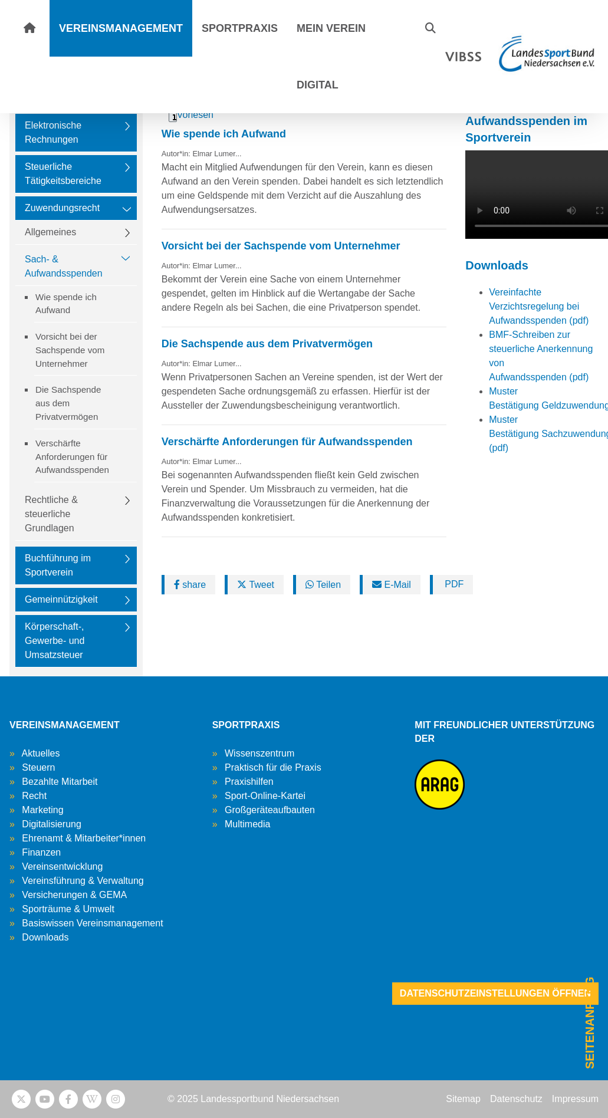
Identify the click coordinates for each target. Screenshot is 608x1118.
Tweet (255, 585)
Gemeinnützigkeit (61, 599)
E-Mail (391, 585)
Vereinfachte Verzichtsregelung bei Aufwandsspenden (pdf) (539, 306)
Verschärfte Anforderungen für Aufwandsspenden (72, 456)
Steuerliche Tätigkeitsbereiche (63, 174)
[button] (430, 28)
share (190, 585)
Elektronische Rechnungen (53, 132)
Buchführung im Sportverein (58, 565)
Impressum (575, 1099)
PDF (453, 584)
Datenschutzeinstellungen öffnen (495, 993)
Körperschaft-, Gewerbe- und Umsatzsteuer (54, 641)
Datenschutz (516, 1099)
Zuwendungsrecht (62, 208)
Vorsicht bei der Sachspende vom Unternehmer (69, 350)
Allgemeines (50, 232)
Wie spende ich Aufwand (66, 303)
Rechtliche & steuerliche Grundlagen (51, 514)
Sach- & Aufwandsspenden (64, 266)
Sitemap (463, 1099)
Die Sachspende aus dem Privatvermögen (68, 403)
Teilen (323, 585)
